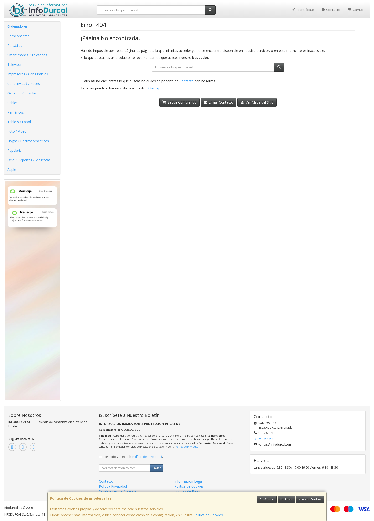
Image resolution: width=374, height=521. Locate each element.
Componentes (18, 36)
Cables (12, 102)
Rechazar (286, 499)
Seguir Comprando (179, 102)
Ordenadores (17, 26)
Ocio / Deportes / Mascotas (29, 160)
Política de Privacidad (186, 446)
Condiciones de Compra (117, 491)
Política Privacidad (113, 486)
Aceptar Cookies (310, 499)
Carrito (357, 9)
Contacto (331, 9)
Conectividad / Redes (23, 83)
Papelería (14, 150)
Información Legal (188, 481)
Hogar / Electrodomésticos (28, 141)
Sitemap (154, 88)
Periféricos (15, 112)
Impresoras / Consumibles (27, 74)
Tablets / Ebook (19, 122)
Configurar (267, 499)
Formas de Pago (187, 491)
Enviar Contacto (219, 102)
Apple (11, 169)
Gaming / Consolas (22, 93)
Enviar (157, 468)
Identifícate (302, 9)
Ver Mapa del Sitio (257, 102)
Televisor (14, 64)
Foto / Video (16, 131)
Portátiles (14, 45)
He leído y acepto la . (133, 457)
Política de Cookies (208, 515)
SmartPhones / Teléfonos (27, 55)
